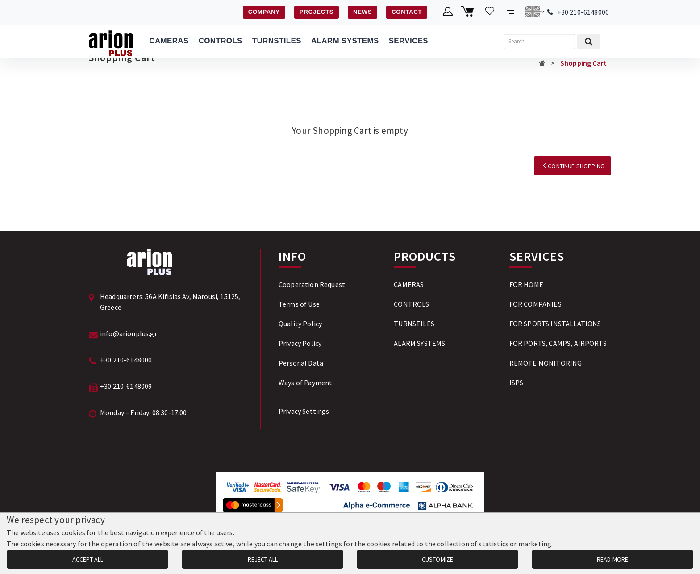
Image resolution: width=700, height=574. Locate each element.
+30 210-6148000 (583, 12)
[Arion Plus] (111, 41)
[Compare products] (511, 12)
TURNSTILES (276, 41)
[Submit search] (588, 41)
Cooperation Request (312, 284)
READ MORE (612, 559)
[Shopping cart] (469, 12)
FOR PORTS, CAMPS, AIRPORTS (558, 343)
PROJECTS (316, 11)
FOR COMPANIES (535, 303)
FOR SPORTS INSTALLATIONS (555, 323)
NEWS (362, 11)
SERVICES (408, 41)
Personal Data (301, 362)
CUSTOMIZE (437, 559)
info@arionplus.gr (128, 333)
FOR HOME (526, 284)
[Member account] (448, 12)
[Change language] (534, 12)
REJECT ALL (263, 559)
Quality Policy (300, 323)
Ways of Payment (305, 382)
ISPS (516, 382)
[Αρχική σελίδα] (542, 62)
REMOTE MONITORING (545, 362)
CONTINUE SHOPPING (572, 166)
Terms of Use (299, 303)
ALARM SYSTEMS (345, 41)
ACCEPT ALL (87, 559)
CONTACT (407, 11)
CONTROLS (220, 41)
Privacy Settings (304, 411)
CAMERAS (168, 41)
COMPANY (264, 11)
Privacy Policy (300, 343)
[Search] (539, 41)
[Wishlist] (490, 12)
